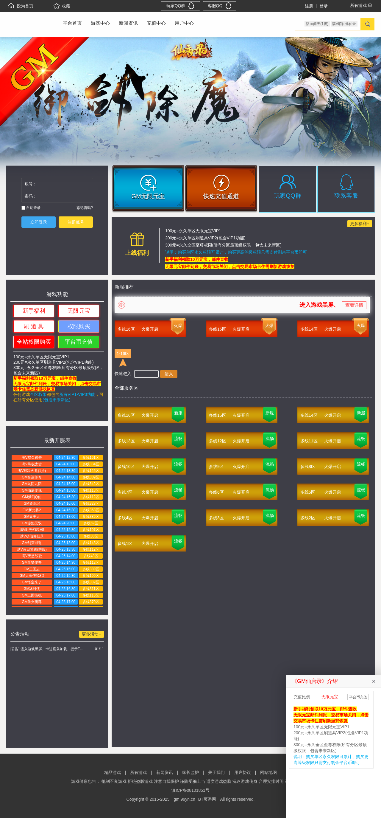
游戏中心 (100, 23)
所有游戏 (138, 772)
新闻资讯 (128, 23)
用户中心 (184, 23)
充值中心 (156, 23)
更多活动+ (91, 634)
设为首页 (20, 6)
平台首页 (72, 23)
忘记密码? (84, 208)
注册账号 (76, 222)
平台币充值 (79, 342)
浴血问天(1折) (317, 24)
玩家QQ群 (180, 5)
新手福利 (34, 311)
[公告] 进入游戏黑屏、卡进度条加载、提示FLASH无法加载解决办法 (47, 649)
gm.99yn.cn (184, 799)
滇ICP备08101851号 (190, 790)
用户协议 (242, 772)
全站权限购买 (34, 342)
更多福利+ (359, 223)
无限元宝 (79, 311)
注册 (309, 6)
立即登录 (38, 222)
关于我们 (216, 772)
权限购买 (79, 326)
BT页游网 (207, 799)
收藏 (62, 6)
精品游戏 (112, 772)
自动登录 (30, 208)
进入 (169, 373)
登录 (323, 6)
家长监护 (190, 772)
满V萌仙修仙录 (344, 24)
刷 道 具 (34, 326)
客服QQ (220, 5)
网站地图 (268, 772)
